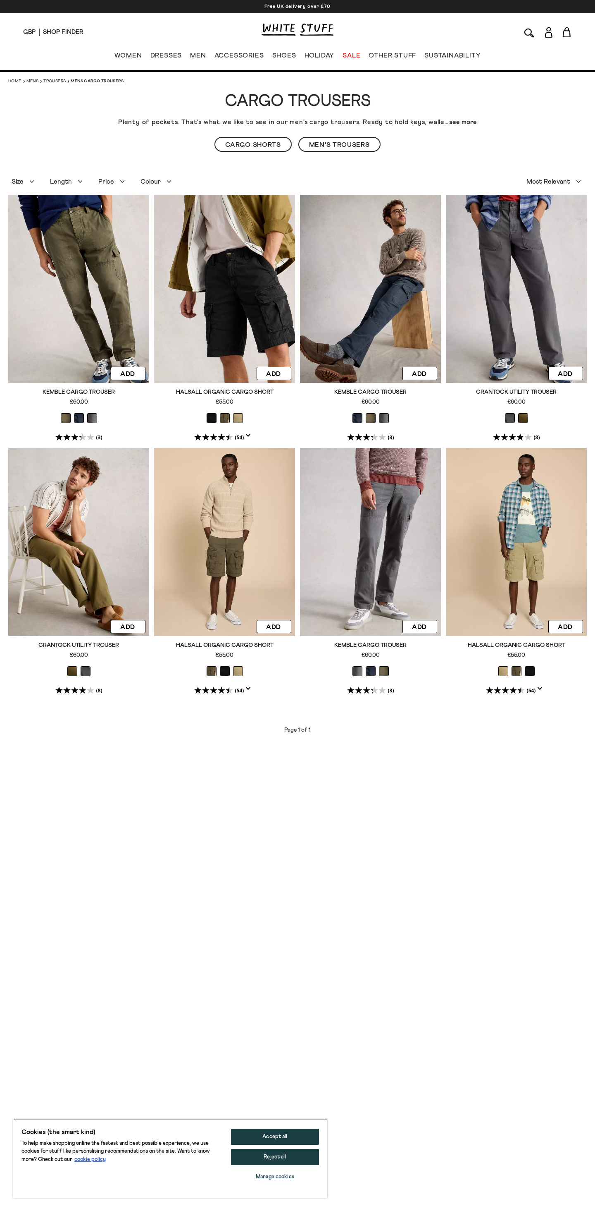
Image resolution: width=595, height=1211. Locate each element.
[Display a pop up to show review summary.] (250, 438)
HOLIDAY (319, 57)
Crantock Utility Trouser (516, 392)
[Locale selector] (29, 32)
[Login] (548, 31)
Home (14, 81)
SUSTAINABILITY (452, 57)
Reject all (275, 1157)
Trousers (54, 81)
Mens (32, 81)
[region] (170, 1158)
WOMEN (128, 57)
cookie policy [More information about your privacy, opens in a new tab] (90, 1159)
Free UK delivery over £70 (297, 6)
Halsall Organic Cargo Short (225, 392)
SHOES (284, 57)
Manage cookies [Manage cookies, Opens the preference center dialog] (275, 1177)
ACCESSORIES (239, 57)
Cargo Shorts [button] (253, 144)
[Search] (529, 32)
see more (463, 122)
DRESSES (166, 57)
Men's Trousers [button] (339, 144)
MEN (198, 57)
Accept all (274, 1136)
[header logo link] (297, 30)
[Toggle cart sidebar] (567, 32)
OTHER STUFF (392, 57)
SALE (351, 57)
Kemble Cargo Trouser (79, 392)
